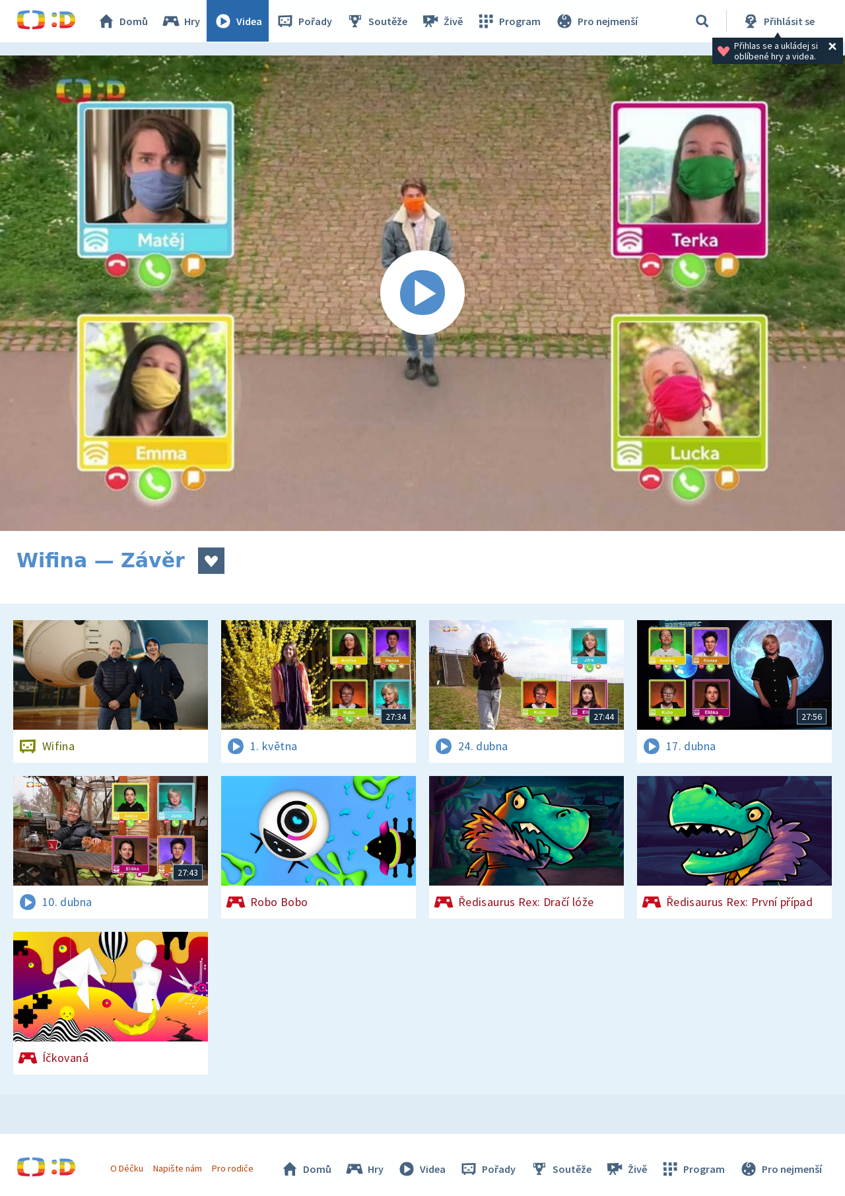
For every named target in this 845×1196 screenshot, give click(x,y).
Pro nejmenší (596, 21)
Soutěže (377, 21)
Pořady (304, 21)
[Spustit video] (422, 293)
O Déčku (126, 1168)
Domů (123, 21)
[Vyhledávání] (702, 21)
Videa (238, 21)
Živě (442, 21)
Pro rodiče (233, 1168)
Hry (181, 21)
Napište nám (177, 1168)
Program (509, 21)
